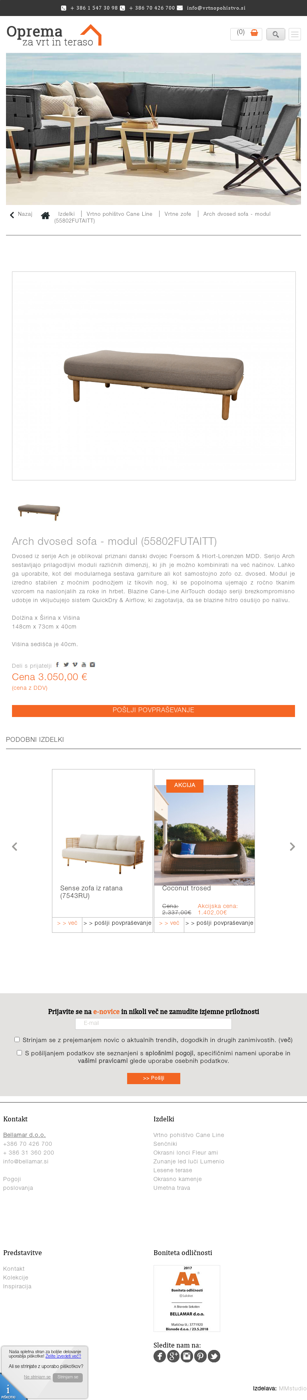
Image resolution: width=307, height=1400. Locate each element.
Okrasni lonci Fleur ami (186, 1153)
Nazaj (21, 215)
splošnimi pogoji (169, 1054)
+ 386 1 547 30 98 (89, 8)
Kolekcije (15, 1278)
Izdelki (66, 214)
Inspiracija (17, 1287)
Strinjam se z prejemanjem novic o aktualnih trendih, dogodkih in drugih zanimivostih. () (158, 1041)
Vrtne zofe (178, 214)
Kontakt (14, 1269)
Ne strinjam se (37, 1377)
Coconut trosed (186, 889)
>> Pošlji (153, 1078)
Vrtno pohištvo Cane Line (121, 214)
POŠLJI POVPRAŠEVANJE (153, 711)
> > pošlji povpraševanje (118, 923)
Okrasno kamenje (178, 1180)
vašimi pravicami (103, 1062)
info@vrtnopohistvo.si (211, 8)
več (286, 1041)
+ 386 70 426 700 (147, 8)
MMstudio (293, 1389)
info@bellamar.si (26, 1162)
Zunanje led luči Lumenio (189, 1162)
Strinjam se (68, 1377)
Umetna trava (172, 1188)
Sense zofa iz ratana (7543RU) (91, 893)
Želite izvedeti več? (63, 1356)
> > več (67, 923)
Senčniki (165, 1144)
